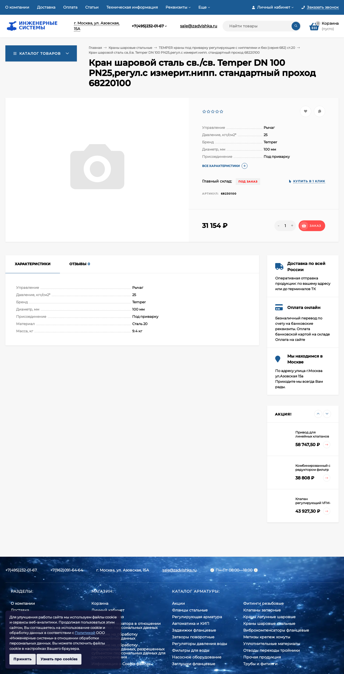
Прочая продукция (262, 657)
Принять (22, 659)
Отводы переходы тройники (271, 650)
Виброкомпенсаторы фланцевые (276, 630)
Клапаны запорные (262, 610)
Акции (178, 603)
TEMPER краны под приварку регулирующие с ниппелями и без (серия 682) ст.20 (227, 48)
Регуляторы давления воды (199, 643)
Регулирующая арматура (197, 616)
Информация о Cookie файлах (120, 663)
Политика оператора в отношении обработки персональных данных (126, 625)
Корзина (99, 603)
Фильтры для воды (190, 650)
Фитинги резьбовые (263, 603)
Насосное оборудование (196, 657)
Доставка (46, 7)
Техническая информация (132, 7)
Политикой (85, 633)
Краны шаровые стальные (130, 48)
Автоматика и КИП (190, 623)
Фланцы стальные (190, 610)
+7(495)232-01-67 (148, 26)
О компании (17, 7)
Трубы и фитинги (260, 663)
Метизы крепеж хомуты (266, 637)
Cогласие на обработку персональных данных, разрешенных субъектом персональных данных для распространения (128, 651)
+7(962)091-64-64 (66, 570)
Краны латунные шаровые (269, 616)
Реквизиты (176, 7)
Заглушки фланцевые (193, 663)
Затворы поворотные (193, 637)
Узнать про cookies (59, 659)
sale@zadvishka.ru (198, 25)
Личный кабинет (107, 610)
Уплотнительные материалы (271, 643)
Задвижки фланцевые (194, 630)
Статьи (92, 7)
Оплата (70, 7)
